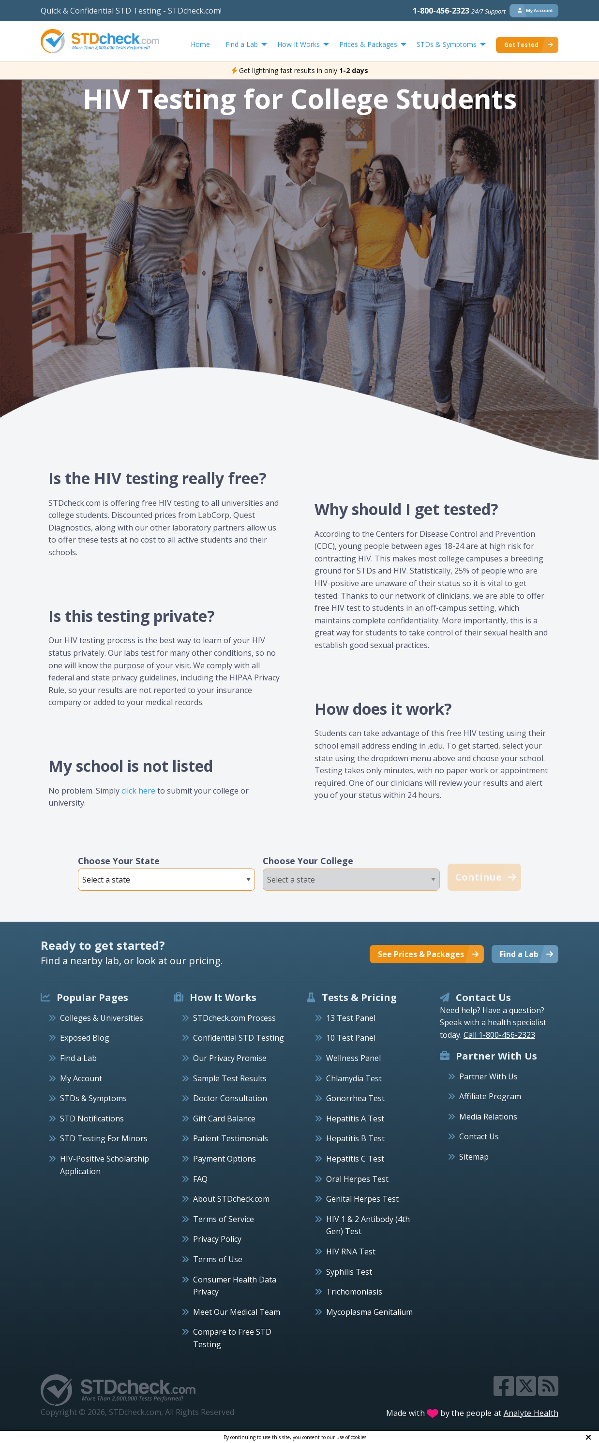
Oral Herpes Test (357, 1179)
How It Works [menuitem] (298, 44)
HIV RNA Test (350, 1251)
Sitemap (474, 1156)
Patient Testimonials (230, 1138)
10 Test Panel (350, 1037)
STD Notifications (92, 1118)
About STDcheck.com (231, 1198)
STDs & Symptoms (93, 1098)
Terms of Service (223, 1219)
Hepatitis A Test (355, 1118)
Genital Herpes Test (362, 1198)
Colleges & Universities (101, 1018)
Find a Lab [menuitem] (241, 44)
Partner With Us (488, 1076)
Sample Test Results (230, 1078)
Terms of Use (217, 1259)
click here (138, 790)
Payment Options (224, 1158)
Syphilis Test (349, 1271)
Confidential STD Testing (238, 1037)
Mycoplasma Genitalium (369, 1312)
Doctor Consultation (230, 1098)
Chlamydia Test (354, 1078)
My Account (81, 1078)
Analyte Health (531, 1413)
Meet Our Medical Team (236, 1312)
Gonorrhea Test (355, 1098)
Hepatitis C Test (355, 1158)
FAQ (200, 1179)
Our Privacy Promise (230, 1058)
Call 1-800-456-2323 (499, 1035)
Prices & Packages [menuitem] (368, 44)
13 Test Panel (350, 1018)
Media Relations (488, 1116)
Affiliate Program (490, 1096)
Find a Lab (78, 1058)
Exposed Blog (84, 1037)
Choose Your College (308, 861)
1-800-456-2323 (459, 10)
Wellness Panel (353, 1058)
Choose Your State (119, 861)
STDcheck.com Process (234, 1018)
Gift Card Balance (224, 1118)
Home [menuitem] (200, 44)
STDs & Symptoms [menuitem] (447, 44)
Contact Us (479, 1136)
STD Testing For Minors (104, 1138)
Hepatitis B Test (355, 1138)
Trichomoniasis (354, 1291)
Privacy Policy (217, 1239)
